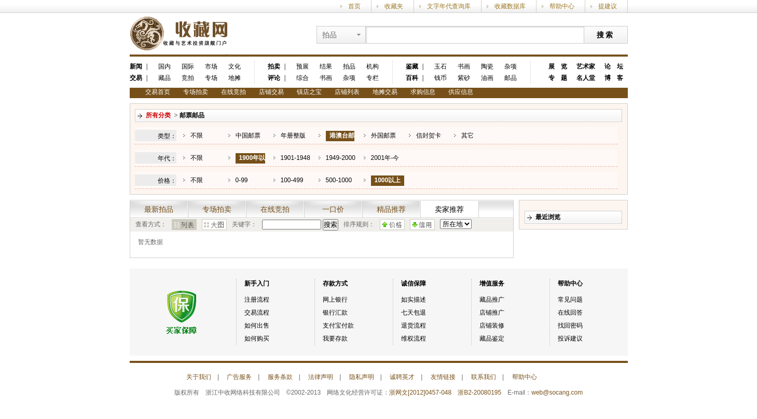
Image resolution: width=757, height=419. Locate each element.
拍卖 (274, 66)
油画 (487, 78)
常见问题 (570, 299)
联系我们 (483, 377)
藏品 (164, 78)
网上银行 (335, 299)
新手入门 (256, 283)
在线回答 (570, 312)
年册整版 (293, 135)
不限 (196, 135)
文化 (234, 66)
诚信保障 (413, 283)
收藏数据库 (510, 6)
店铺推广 (491, 312)
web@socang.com (557, 392)
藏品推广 (491, 299)
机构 (372, 66)
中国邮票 (248, 135)
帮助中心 (561, 6)
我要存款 (335, 338)
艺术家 (585, 66)
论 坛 (613, 66)
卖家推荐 (449, 209)
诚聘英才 (402, 377)
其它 (467, 135)
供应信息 (460, 92)
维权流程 (413, 338)
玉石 (440, 66)
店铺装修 (491, 325)
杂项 (349, 78)
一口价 (333, 209)
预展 (302, 66)
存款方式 (335, 283)
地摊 (234, 78)
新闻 (136, 66)
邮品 (510, 78)
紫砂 (464, 78)
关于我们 (198, 377)
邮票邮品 (192, 115)
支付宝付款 (338, 325)
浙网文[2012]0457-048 (420, 392)
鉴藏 (412, 66)
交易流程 (256, 312)
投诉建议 (570, 338)
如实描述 (413, 299)
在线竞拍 (233, 92)
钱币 (440, 78)
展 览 (557, 66)
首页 (354, 6)
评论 (274, 78)
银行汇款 (335, 312)
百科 (412, 78)
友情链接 (443, 377)
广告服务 (239, 377)
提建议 (607, 6)
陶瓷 (487, 66)
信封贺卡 (428, 135)
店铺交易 (271, 92)
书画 (326, 78)
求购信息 (422, 92)
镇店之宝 (309, 92)
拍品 (349, 66)
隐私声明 (361, 377)
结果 (326, 66)
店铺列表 (347, 92)
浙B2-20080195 (479, 392)
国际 (188, 66)
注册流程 (256, 299)
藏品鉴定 (491, 338)
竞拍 (188, 78)
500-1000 (339, 180)
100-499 (292, 180)
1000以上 (388, 180)
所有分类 (158, 115)
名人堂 (585, 78)
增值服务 (491, 283)
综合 (302, 78)
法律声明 (320, 377)
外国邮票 (383, 135)
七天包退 (413, 312)
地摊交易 (385, 92)
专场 (211, 78)
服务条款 (280, 377)
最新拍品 (158, 209)
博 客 (613, 78)
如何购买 (256, 338)
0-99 (242, 180)
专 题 (557, 78)
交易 (136, 78)
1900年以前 (251, 162)
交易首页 (157, 92)
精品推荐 (391, 209)
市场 (211, 66)
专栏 (372, 78)
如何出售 (256, 325)
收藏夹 (393, 6)
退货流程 (413, 325)
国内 (164, 66)
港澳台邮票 (340, 140)
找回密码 (570, 325)
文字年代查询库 (449, 6)
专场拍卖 (195, 92)
